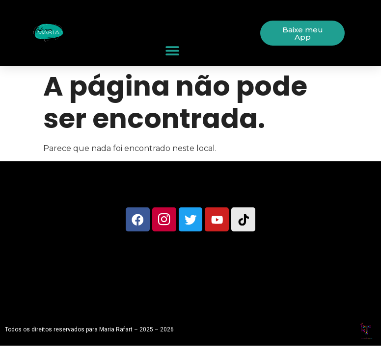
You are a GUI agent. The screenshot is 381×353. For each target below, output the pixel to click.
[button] (173, 51)
